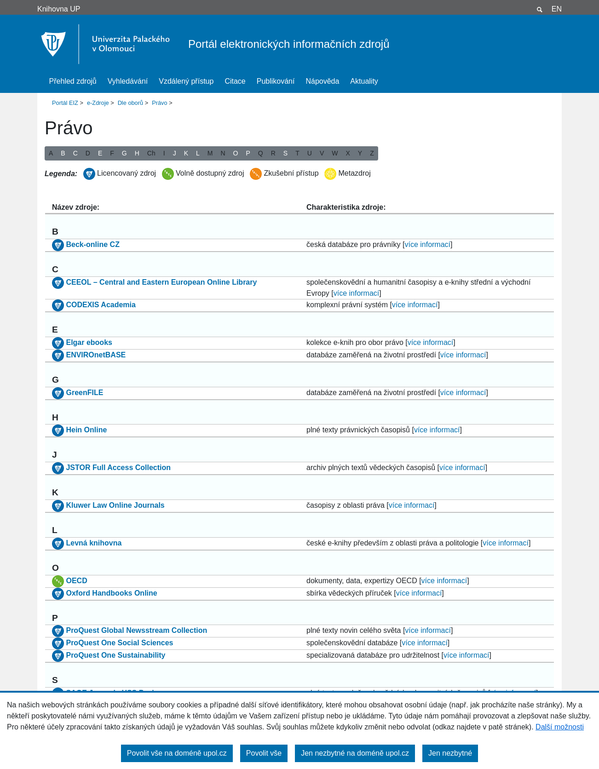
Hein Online (86, 430)
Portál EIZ (65, 102)
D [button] (88, 153)
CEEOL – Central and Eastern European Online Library (161, 282)
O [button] (235, 153)
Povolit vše (264, 753)
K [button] (186, 153)
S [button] (285, 153)
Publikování (276, 81)
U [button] (309, 153)
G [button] (124, 153)
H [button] (137, 153)
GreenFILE (84, 392)
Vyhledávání (128, 81)
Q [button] (260, 153)
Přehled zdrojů (73, 81)
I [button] (164, 153)
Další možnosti (560, 727)
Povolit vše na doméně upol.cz (177, 753)
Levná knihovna (93, 543)
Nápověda (322, 81)
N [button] (222, 153)
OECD (76, 581)
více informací (427, 244)
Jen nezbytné (450, 753)
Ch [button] (151, 153)
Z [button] (372, 153)
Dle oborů (131, 102)
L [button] (198, 153)
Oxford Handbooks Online (111, 593)
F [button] (112, 153)
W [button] (335, 153)
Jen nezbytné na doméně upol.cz (355, 753)
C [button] (75, 153)
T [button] (297, 153)
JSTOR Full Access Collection (118, 467)
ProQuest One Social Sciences (119, 643)
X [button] (348, 153)
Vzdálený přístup (186, 81)
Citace (235, 81)
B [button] (63, 153)
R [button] (273, 153)
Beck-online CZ (92, 244)
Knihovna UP (58, 9)
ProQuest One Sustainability (115, 656)
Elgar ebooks (89, 342)
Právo (159, 102)
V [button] (322, 153)
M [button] (210, 153)
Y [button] (360, 153)
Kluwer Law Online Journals (115, 505)
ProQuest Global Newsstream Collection (136, 631)
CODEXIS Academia (100, 305)
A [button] (51, 153)
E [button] (100, 153)
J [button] (174, 153)
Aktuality (364, 81)
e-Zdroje (98, 102)
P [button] (248, 153)
